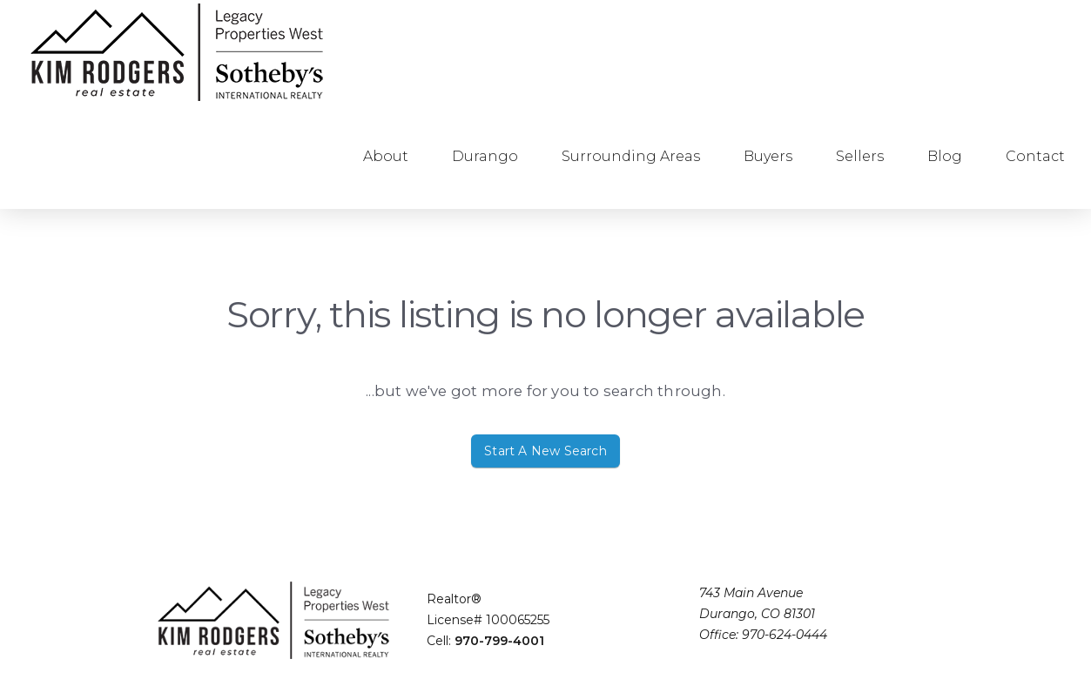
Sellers (860, 156)
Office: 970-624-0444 (763, 634)
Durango (485, 156)
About (385, 156)
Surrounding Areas (631, 156)
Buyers (768, 156)
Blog (944, 156)
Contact (1035, 156)
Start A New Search (545, 451)
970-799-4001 (499, 641)
